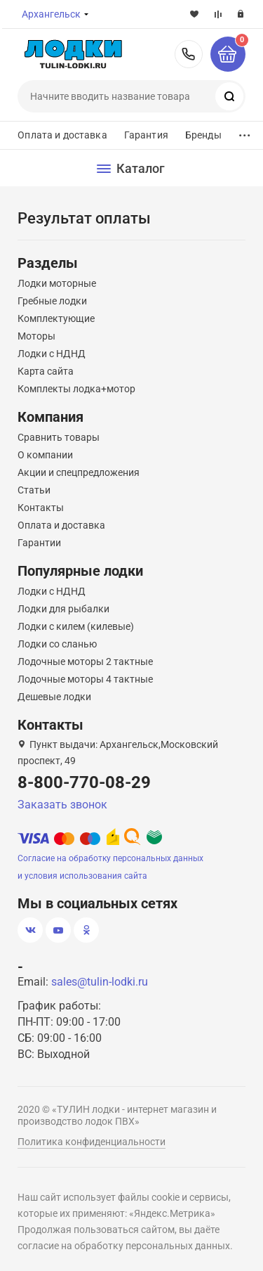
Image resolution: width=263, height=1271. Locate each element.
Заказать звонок (62, 804)
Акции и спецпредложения (79, 472)
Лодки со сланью (57, 644)
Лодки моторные (57, 283)
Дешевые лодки (54, 696)
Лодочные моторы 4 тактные (85, 679)
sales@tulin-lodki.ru (99, 981)
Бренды (203, 135)
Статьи (34, 490)
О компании (45, 454)
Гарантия (146, 135)
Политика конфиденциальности (92, 1141)
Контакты (41, 507)
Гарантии (39, 542)
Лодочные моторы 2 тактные (85, 661)
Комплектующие (56, 318)
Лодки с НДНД (52, 353)
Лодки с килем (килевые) (76, 626)
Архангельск (51, 14)
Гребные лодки (52, 301)
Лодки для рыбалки (63, 608)
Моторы (36, 336)
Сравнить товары (59, 437)
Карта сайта (46, 371)
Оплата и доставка (62, 135)
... (244, 132)
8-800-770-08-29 (189, 54)
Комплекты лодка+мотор (76, 388)
